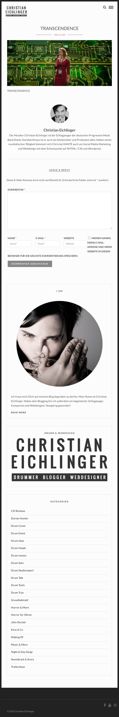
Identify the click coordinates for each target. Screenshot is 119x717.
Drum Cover (18, 525)
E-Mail (40, 238)
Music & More (19, 644)
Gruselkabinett (19, 600)
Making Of (17, 637)
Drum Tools (18, 585)
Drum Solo (17, 562)
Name (12, 238)
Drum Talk (17, 577)
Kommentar (16, 189)
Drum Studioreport (22, 570)
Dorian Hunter (19, 518)
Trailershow (18, 666)
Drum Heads (18, 548)
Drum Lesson (18, 555)
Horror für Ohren (21, 614)
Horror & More (20, 607)
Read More (18, 412)
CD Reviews (18, 510)
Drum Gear (17, 540)
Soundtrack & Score (22, 659)
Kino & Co (17, 629)
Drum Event (18, 533)
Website (69, 238)
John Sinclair (18, 622)
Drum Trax (17, 592)
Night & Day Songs (22, 651)
